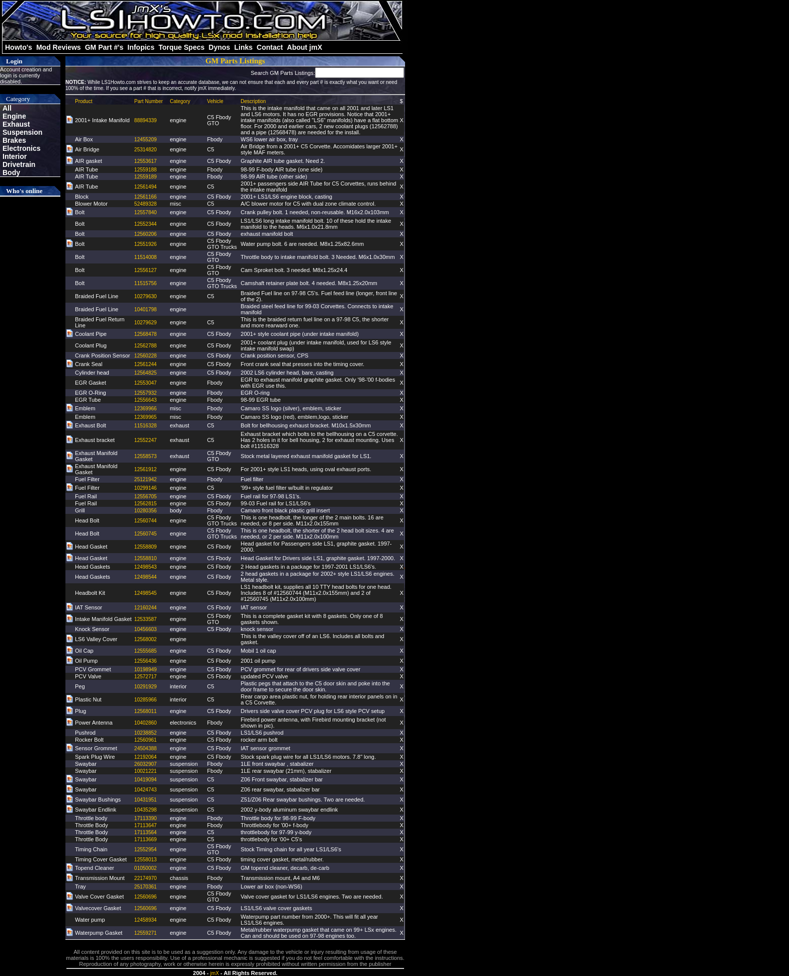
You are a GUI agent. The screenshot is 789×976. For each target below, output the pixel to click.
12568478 (145, 334)
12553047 (145, 383)
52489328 (145, 204)
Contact (270, 47)
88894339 (145, 120)
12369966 (145, 408)
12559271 (145, 933)
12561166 (145, 197)
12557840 (145, 212)
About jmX (304, 47)
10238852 (145, 733)
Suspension (22, 132)
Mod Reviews (58, 47)
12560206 (145, 234)
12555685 (145, 651)
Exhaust (16, 124)
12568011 (145, 711)
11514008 (145, 257)
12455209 (145, 139)
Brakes (14, 140)
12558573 (145, 456)
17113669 (145, 839)
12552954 (145, 849)
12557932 (145, 393)
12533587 (145, 619)
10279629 (145, 322)
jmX (214, 973)
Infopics (140, 47)
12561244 (145, 364)
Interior (15, 156)
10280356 (145, 510)
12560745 (145, 534)
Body (11, 172)
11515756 (145, 283)
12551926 (145, 244)
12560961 (145, 740)
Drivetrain (19, 164)
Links (243, 47)
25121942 (145, 479)
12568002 (145, 639)
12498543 (145, 567)
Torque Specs (182, 47)
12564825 (145, 373)
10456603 (145, 629)
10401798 (145, 309)
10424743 (145, 789)
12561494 (145, 187)
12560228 (145, 356)
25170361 (145, 887)
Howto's (18, 47)
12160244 (145, 607)
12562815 (145, 503)
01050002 (145, 868)
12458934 (145, 920)
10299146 (145, 488)
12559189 (145, 177)
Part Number (148, 101)
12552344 (145, 224)
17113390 (145, 818)
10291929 (145, 686)
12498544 (145, 577)
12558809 (145, 547)
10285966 (145, 699)
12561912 (145, 469)
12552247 (145, 440)
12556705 (145, 496)
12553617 (145, 161)
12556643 (145, 400)
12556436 (145, 661)
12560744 (145, 520)
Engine (14, 116)
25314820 (145, 149)
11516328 (145, 425)
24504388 (145, 748)
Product (83, 101)
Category (180, 101)
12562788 (145, 345)
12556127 (145, 270)
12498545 (145, 593)
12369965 (145, 417)
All (7, 108)
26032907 (145, 764)
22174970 (145, 878)
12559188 (145, 169)
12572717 (145, 676)
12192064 (145, 757)
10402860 (145, 723)
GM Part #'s (104, 47)
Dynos (219, 47)
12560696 (145, 897)
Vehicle (215, 101)
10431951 (145, 800)
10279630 (145, 296)
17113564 (145, 832)
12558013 (145, 859)
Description (253, 101)
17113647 (145, 825)
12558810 (145, 558)
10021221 (145, 771)
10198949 (145, 669)
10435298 (145, 810)
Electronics (21, 148)
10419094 (145, 779)
